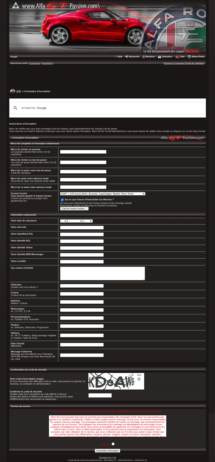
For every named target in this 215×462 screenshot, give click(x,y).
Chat (182, 57)
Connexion (34, 63)
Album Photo (197, 57)
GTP (19, 91)
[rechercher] (107, 108)
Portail (14, 57)
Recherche (134, 57)
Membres (150, 57)
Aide (120, 57)
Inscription (47, 63)
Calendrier (167, 57)
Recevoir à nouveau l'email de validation (184, 63)
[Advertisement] (107, 77)
